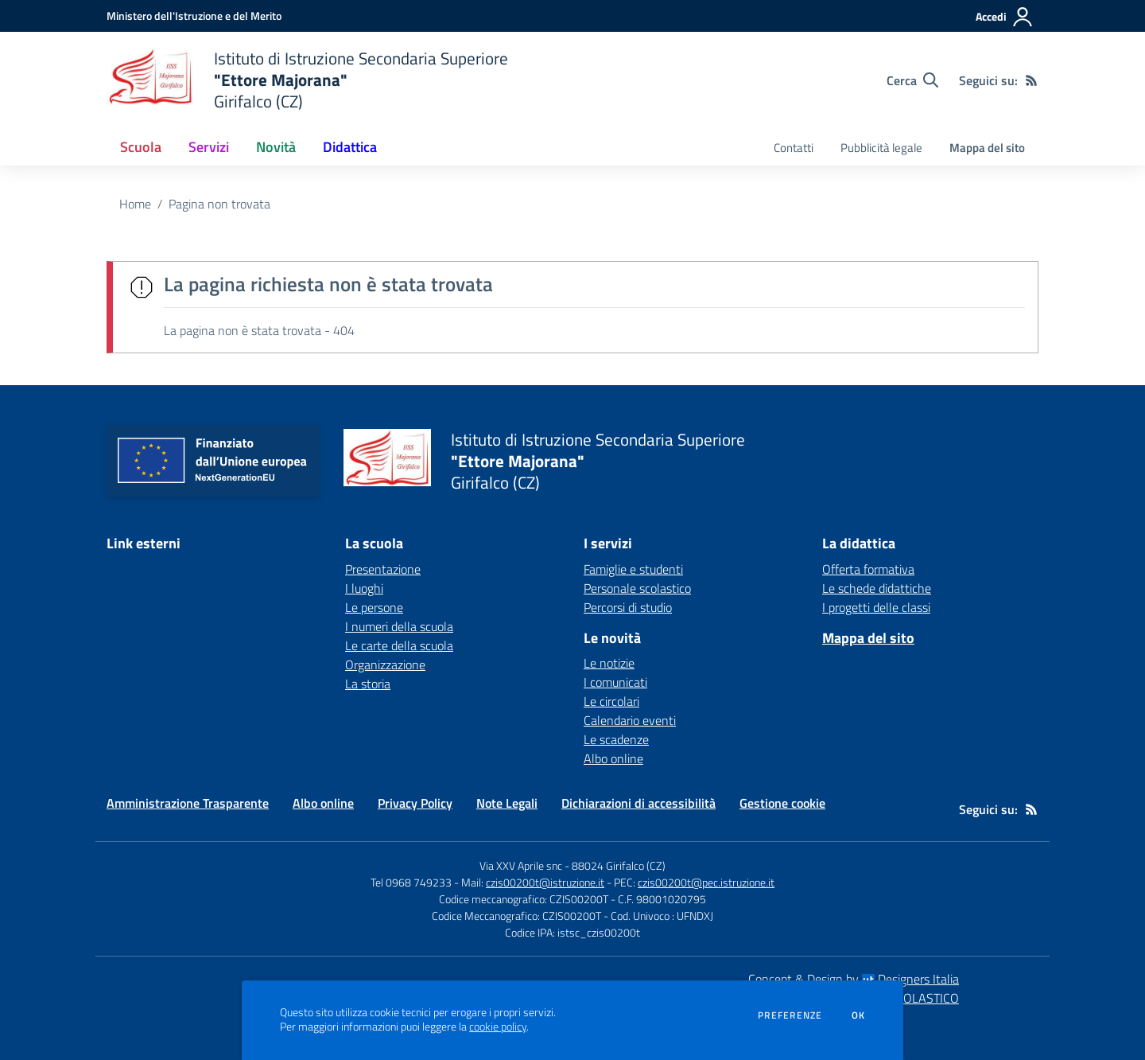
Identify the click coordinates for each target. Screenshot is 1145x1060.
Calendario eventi (630, 720)
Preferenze (790, 1015)
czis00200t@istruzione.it (545, 882)
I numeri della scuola (399, 626)
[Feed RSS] (1031, 80)
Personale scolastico (637, 588)
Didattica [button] (350, 147)
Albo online (613, 758)
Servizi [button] (208, 147)
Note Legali (507, 803)
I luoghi (364, 588)
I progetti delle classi (876, 607)
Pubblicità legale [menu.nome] (881, 147)
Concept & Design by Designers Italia (853, 978)
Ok (859, 1015)
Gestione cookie (782, 803)
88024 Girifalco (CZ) (619, 865)
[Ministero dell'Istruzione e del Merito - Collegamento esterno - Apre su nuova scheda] (194, 15)
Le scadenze (616, 739)
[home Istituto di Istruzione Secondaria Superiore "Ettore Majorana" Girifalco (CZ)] (307, 80)
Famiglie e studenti (633, 569)
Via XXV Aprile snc (520, 865)
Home (135, 203)
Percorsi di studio (628, 607)
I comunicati (615, 682)
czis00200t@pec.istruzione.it (706, 882)
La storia (367, 683)
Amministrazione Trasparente (188, 803)
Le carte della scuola (399, 645)
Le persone (374, 607)
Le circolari (611, 701)
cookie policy (497, 1026)
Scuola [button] (140, 147)
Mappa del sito (987, 147)
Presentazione (383, 569)
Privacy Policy (415, 803)
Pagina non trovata (219, 203)
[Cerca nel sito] (912, 80)
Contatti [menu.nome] (793, 147)
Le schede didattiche (876, 588)
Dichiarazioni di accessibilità (638, 803)
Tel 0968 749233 (411, 882)
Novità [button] (276, 147)
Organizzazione (385, 664)
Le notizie (609, 662)
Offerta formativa (868, 569)
